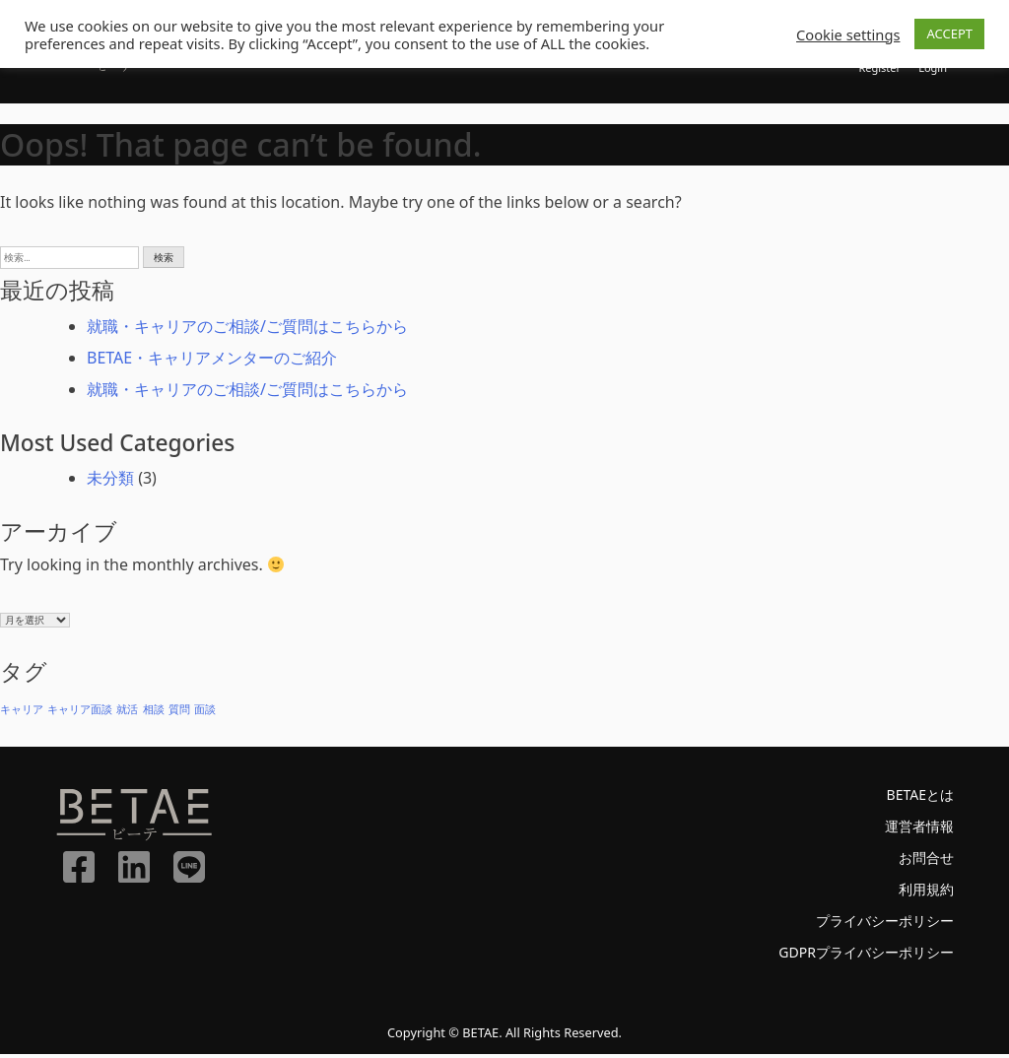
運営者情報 (914, 829)
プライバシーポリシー (875, 924)
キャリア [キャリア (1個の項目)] (21, 713)
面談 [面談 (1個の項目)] (205, 713)
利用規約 (922, 892)
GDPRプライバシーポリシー (854, 955)
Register (872, 69)
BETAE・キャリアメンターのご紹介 (212, 361)
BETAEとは (915, 798)
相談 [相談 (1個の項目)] (154, 713)
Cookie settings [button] (848, 34)
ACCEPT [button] (949, 33)
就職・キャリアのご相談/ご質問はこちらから (247, 330)
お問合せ (922, 861)
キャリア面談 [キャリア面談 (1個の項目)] (79, 713)
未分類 (110, 482)
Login (930, 69)
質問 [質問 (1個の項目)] (179, 713)
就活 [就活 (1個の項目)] (127, 713)
